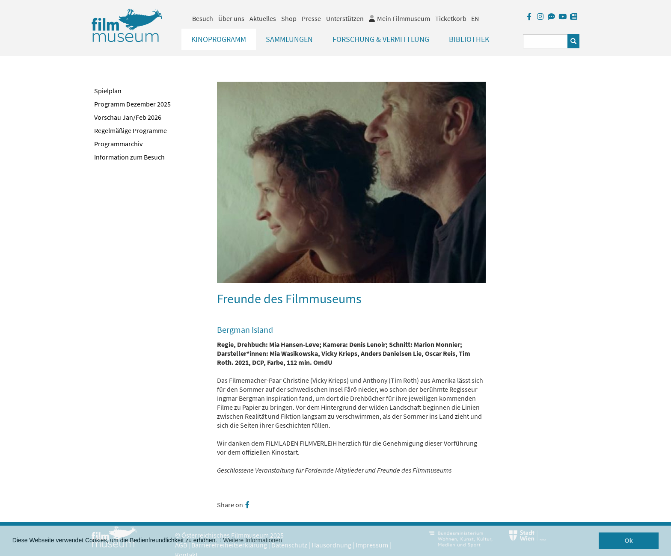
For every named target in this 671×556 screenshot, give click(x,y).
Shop (289, 18)
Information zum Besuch (129, 157)
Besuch (202, 18)
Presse (311, 18)
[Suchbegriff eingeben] (545, 41)
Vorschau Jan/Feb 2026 (127, 117)
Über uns (231, 18)
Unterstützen (345, 18)
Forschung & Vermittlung (381, 39)
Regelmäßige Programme (130, 130)
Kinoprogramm (218, 39)
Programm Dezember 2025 (132, 104)
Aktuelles (262, 18)
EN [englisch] (475, 18)
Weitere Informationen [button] (252, 540)
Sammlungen (289, 39)
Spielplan (108, 90)
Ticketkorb (450, 18)
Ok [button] (629, 540)
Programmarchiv (118, 143)
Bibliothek (469, 39)
